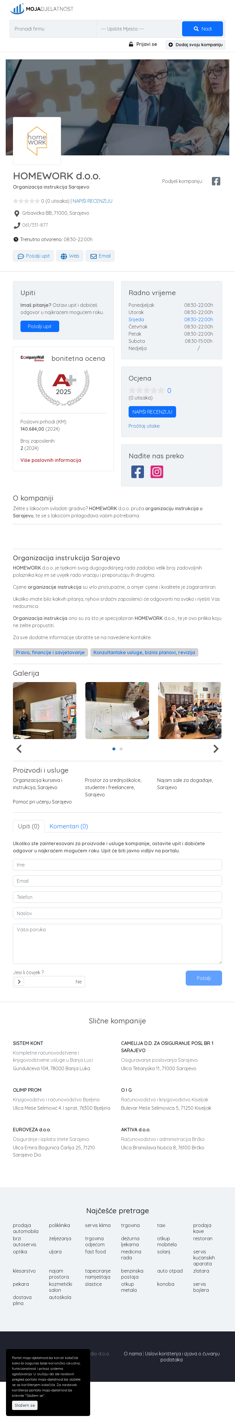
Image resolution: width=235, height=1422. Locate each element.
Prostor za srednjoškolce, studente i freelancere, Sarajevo (113, 787)
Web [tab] (70, 256)
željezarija (60, 1238)
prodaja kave (202, 1228)
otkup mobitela (167, 1241)
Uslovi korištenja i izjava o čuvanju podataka (182, 1357)
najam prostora (59, 1274)
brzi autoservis (24, 1241)
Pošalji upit (33, 256)
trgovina (130, 1225)
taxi (161, 1225)
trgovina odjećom (95, 1241)
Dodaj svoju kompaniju (195, 44)
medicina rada (131, 1255)
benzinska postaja (132, 1274)
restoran (202, 1238)
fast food (95, 1252)
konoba (165, 1284)
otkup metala (129, 1287)
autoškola (60, 1297)
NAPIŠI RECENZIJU (92, 201)
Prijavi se (142, 44)
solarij (163, 1252)
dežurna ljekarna (130, 1241)
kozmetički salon (60, 1287)
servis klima (98, 1225)
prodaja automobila (25, 1228)
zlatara (201, 1271)
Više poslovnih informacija (50, 460)
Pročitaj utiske (144, 426)
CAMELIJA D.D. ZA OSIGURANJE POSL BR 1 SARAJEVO (167, 1046)
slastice (93, 1284)
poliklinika (59, 1225)
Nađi (202, 29)
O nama (133, 1354)
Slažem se (25, 1405)
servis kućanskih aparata (204, 1258)
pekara (21, 1284)
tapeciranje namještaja (98, 1274)
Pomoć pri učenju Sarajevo (42, 802)
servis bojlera (201, 1287)
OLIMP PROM (27, 1090)
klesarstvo (24, 1271)
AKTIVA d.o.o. (135, 1130)
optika (20, 1252)
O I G (126, 1090)
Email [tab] (100, 256)
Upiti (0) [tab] (28, 826)
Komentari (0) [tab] (69, 826)
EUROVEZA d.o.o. (32, 1130)
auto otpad (170, 1271)
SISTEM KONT (28, 1043)
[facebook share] (216, 181)
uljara (55, 1252)
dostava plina (22, 1300)
